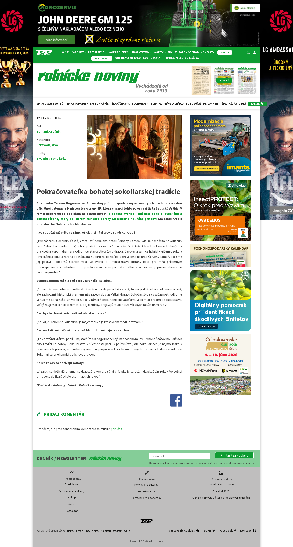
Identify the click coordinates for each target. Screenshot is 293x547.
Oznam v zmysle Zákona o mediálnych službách (221, 498)
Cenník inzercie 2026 (221, 484)
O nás (66, 52)
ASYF (127, 530)
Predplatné (97, 52)
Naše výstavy (141, 52)
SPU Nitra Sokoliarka (52, 158)
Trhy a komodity (76, 103)
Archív (172, 52)
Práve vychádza (174, 103)
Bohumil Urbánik (48, 131)
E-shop (72, 497)
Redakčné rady (147, 491)
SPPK (70, 530)
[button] (234, 455)
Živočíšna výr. (121, 103)
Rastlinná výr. (99, 103)
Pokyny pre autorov (146, 484)
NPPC (95, 530)
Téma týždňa (228, 103)
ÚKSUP (117, 530)
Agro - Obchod (189, 52)
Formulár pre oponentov (146, 498)
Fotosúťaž (193, 103)
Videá (242, 103)
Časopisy (79, 52)
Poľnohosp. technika (147, 103)
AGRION (106, 530)
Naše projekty (119, 52)
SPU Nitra (83, 530)
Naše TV (159, 52)
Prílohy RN (210, 103)
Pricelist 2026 (221, 491)
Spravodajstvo (47, 103)
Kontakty (207, 52)
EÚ (61, 103)
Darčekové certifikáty (72, 491)
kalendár (257, 104)
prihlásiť (116, 429)
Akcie (71, 504)
